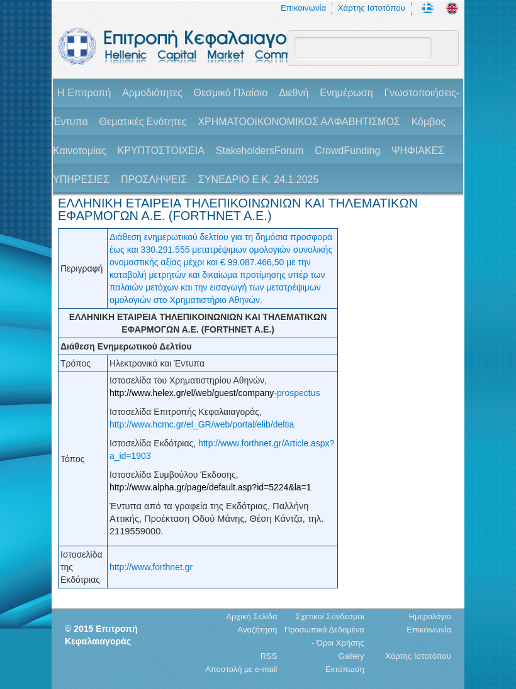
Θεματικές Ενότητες (143, 121)
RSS (269, 656)
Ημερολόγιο (430, 616)
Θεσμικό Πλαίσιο (230, 92)
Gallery (351, 656)
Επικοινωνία (303, 8)
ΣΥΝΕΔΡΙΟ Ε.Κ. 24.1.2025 (258, 179)
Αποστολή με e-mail (241, 669)
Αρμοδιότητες (152, 92)
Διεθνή (293, 92)
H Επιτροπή (84, 92)
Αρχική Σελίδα (251, 616)
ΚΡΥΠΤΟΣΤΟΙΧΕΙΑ (161, 150)
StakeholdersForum (260, 150)
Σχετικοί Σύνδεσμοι (330, 616)
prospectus (298, 393)
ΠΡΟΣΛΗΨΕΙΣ (154, 179)
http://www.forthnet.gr (151, 567)
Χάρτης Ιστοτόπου (371, 8)
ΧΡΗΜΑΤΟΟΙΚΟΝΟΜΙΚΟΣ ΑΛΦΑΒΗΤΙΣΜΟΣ (299, 121)
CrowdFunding (347, 150)
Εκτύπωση (344, 669)
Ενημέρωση (346, 92)
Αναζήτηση (258, 629)
